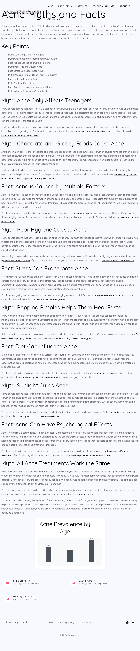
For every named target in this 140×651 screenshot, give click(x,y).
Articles (76, 6)
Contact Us (50, 19)
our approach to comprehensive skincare (40, 416)
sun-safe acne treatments (124, 412)
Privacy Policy (77, 622)
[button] (66, 6)
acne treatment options (82, 494)
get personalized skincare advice (121, 260)
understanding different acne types (76, 338)
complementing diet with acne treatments (40, 377)
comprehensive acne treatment (88, 213)
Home (47, 6)
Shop (58, 622)
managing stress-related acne (106, 295)
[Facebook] (127, 622)
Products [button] (61, 6)
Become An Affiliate (96, 6)
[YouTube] (133, 622)
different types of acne (49, 178)
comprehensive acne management (49, 299)
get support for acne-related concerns (94, 455)
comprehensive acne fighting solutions (21, 135)
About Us (116, 6)
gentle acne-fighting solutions (16, 260)
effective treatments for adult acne (93, 131)
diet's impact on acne (104, 373)
